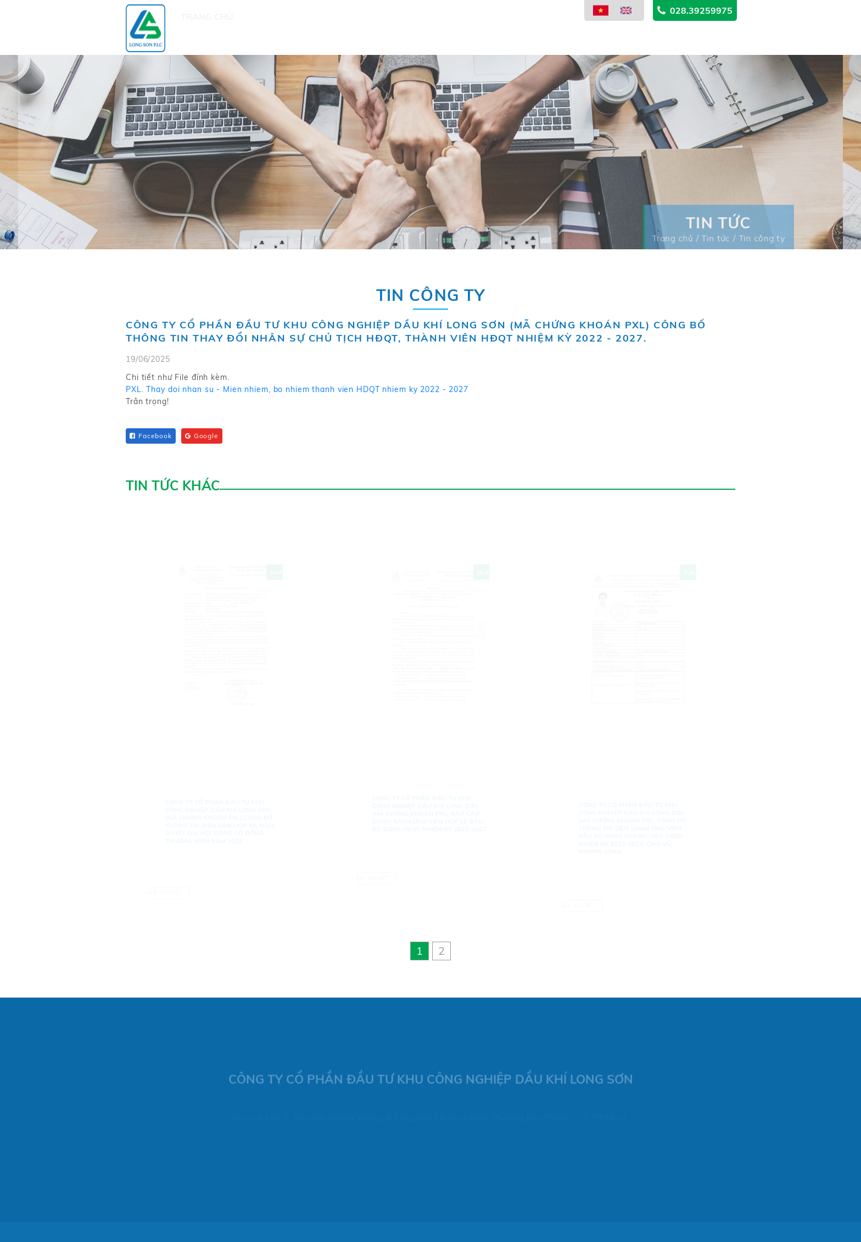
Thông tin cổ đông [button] (513, 29)
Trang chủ (207, 42)
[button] (419, 951)
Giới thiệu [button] (271, 42)
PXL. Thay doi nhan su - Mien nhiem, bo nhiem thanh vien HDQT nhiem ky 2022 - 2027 (297, 390)
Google (202, 436)
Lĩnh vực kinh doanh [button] (402, 35)
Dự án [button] (323, 40)
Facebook (151, 436)
